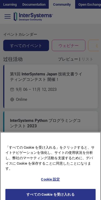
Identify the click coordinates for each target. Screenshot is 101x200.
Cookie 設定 (50, 181)
